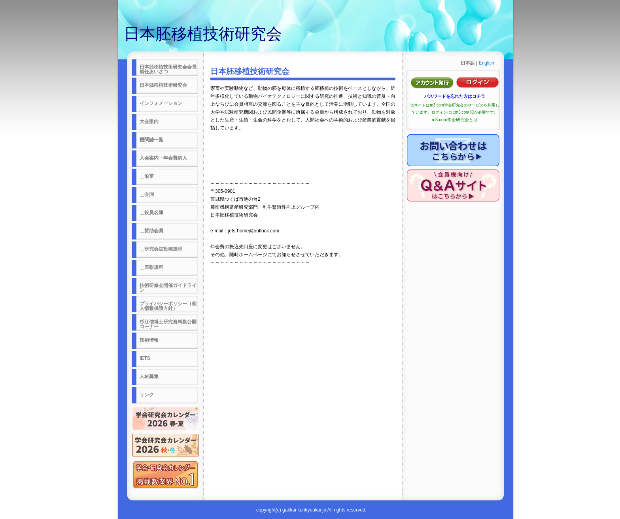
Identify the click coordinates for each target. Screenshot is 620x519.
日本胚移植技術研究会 (203, 33)
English (486, 63)
